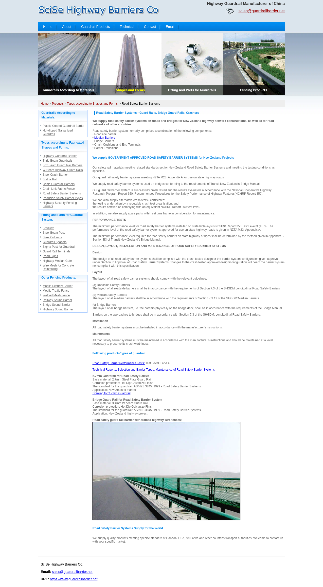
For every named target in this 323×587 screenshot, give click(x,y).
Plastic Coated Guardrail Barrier (63, 126)
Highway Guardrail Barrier (60, 156)
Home (47, 27)
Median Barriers (104, 137)
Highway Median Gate (57, 261)
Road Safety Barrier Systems (62, 193)
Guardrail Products (95, 27)
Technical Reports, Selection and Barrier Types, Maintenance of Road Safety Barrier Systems (153, 369)
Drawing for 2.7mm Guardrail (111, 393)
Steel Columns (52, 237)
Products (58, 103)
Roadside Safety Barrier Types (63, 198)
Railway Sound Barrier (57, 300)
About (66, 27)
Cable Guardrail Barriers (58, 184)
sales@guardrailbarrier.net (261, 11)
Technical (127, 27)
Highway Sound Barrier (58, 309)
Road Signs (50, 256)
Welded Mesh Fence (56, 295)
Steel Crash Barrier (55, 174)
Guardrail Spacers (55, 242)
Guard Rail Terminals (56, 251)
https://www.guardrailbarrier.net (73, 579)
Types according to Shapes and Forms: (93, 103)
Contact (150, 27)
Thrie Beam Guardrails (57, 160)
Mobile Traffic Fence (56, 290)
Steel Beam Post (54, 232)
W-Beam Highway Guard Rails (63, 170)
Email (170, 27)
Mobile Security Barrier (57, 286)
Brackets (48, 228)
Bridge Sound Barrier (56, 304)
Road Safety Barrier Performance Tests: (118, 363)
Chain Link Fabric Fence (59, 188)
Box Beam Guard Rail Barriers (62, 165)
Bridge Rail (50, 179)
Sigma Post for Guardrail (59, 246)
